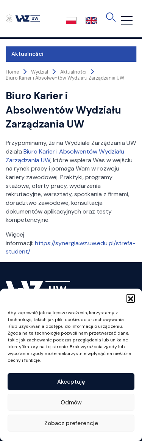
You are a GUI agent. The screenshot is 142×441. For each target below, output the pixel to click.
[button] (130, 298)
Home (12, 72)
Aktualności (27, 54)
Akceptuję (71, 382)
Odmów (71, 402)
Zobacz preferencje (71, 423)
